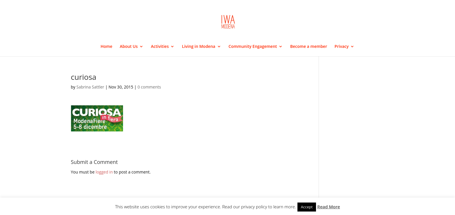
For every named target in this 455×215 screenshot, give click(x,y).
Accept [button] (307, 206)
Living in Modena (198, 46)
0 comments (149, 87)
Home (107, 46)
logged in (104, 172)
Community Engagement (253, 46)
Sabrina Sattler (90, 87)
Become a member (308, 46)
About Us (129, 46)
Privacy (342, 46)
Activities (160, 46)
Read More (328, 206)
